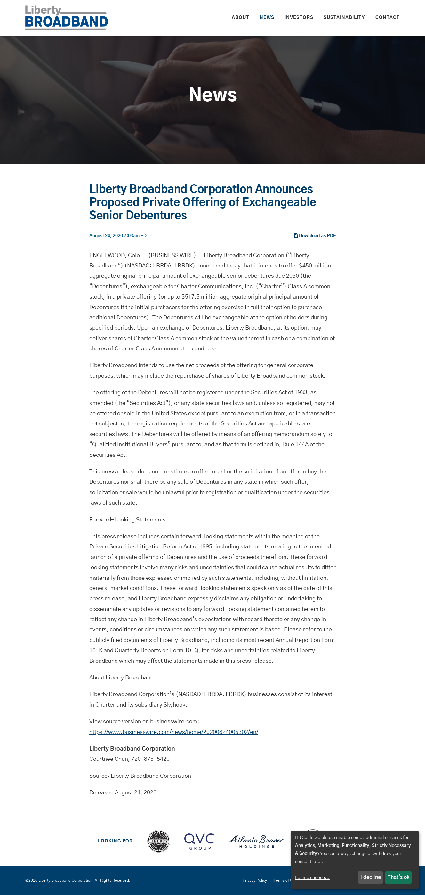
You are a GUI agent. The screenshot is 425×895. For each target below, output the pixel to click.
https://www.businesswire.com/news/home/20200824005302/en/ (173, 732)
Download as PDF (314, 235)
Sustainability (344, 17)
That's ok (399, 877)
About (240, 17)
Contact (387, 17)
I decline (370, 877)
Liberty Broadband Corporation (65, 880)
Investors (299, 17)
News (267, 17)
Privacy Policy (255, 880)
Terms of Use (285, 880)
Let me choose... (312, 877)
